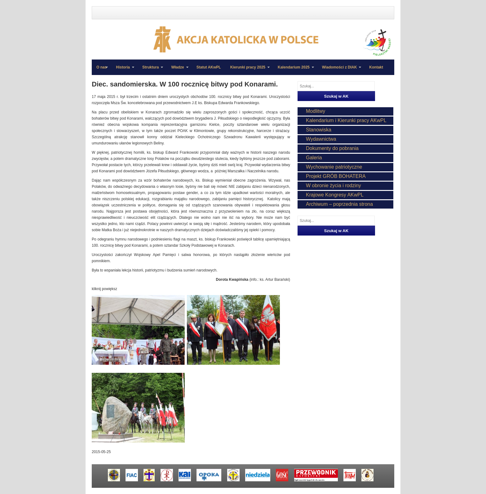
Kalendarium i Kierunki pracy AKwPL (346, 120)
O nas (101, 67)
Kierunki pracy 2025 (248, 70)
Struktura (150, 70)
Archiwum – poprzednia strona (339, 204)
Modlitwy (315, 111)
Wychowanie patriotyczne (334, 167)
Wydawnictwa (321, 139)
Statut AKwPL (209, 67)
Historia (122, 70)
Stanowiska (318, 129)
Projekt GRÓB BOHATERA (336, 176)
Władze (177, 70)
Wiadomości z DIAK (339, 70)
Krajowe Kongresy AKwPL (335, 194)
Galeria (314, 157)
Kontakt (376, 67)
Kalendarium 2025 (293, 70)
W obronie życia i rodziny (333, 185)
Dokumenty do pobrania (332, 148)
